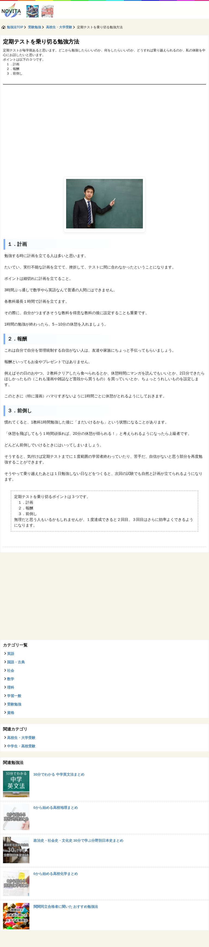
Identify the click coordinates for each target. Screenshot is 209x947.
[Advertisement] (104, 125)
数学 (10, 679)
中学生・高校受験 (21, 746)
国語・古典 (16, 662)
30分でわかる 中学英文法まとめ (58, 774)
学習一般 (14, 696)
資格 (10, 713)
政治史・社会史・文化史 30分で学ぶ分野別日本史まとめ (78, 840)
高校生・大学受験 (21, 738)
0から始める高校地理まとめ (55, 808)
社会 (10, 671)
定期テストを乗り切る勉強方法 (41, 42)
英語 (10, 654)
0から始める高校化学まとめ (55, 874)
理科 (10, 687)
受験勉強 (14, 704)
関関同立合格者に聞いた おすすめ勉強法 (65, 907)
